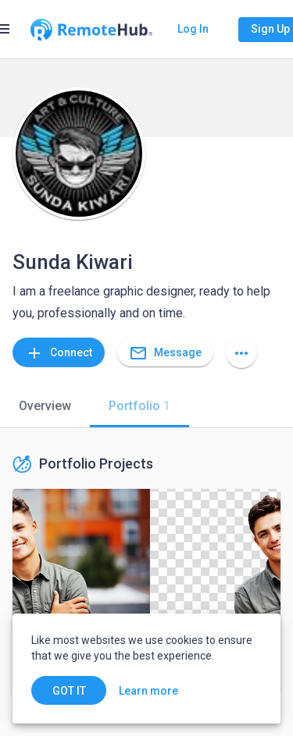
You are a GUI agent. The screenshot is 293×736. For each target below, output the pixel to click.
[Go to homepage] (91, 29)
